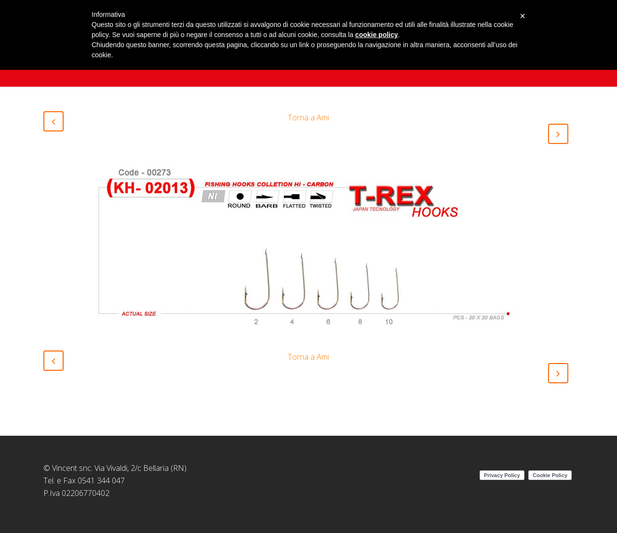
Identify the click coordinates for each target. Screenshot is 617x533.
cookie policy (376, 35)
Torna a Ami (308, 117)
